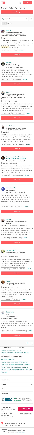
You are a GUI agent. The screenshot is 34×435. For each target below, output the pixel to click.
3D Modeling (5, 237)
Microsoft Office (5, 367)
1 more (27, 206)
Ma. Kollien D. (10, 126)
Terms (11, 425)
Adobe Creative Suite (7, 330)
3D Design (16, 299)
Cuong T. (9, 92)
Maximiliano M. (11, 188)
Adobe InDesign (17, 79)
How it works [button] (17, 380)
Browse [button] (17, 384)
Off (4, 23)
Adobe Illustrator (6, 79)
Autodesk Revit (18, 352)
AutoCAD (20, 206)
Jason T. (8, 219)
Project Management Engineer (15, 369)
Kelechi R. (9, 30)
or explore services (25, 414)
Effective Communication (16, 364)
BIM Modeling (23, 362)
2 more (25, 79)
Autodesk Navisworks (7, 352)
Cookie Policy (20, 432)
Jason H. (9, 281)
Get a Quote (27, 3)
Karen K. (9, 63)
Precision (3, 369)
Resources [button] (17, 393)
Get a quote (17, 54)
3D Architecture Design (17, 175)
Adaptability (11, 359)
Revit (26, 369)
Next (29, 343)
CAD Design (4, 364)
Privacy (6, 425)
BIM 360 (26, 352)
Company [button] (17, 389)
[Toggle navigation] (4, 3)
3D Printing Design (16, 237)
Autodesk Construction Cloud (9, 362)
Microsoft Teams (16, 367)
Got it (4, 431)
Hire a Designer (17, 12)
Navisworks (25, 367)
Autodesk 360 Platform (14, 350)
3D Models (5, 206)
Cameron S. (10, 312)
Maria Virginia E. (11, 250)
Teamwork (4, 372)
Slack (30, 369)
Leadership (27, 364)
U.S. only (9, 23)
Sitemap (17, 425)
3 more (21, 50)
